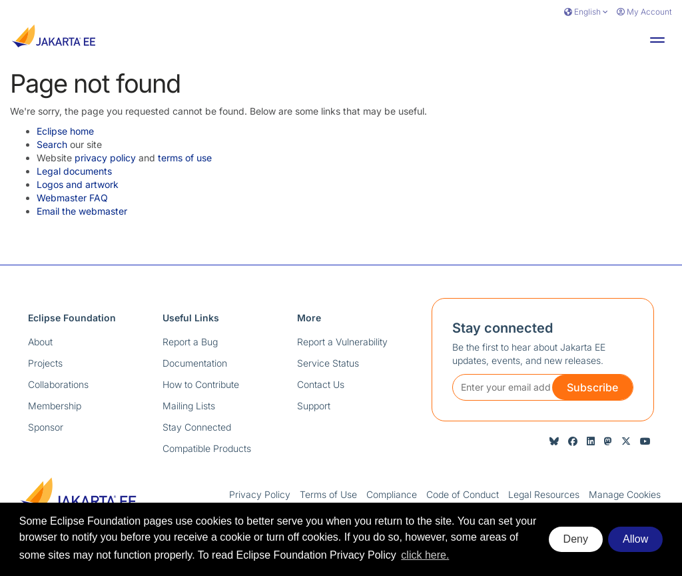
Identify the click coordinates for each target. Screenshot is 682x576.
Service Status (328, 363)
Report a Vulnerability (342, 341)
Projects (45, 363)
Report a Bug (190, 341)
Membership (54, 405)
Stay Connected (197, 427)
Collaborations (58, 384)
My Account (644, 12)
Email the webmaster (82, 211)
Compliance (391, 494)
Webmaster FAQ (72, 197)
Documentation (195, 363)
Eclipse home (65, 131)
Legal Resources (543, 494)
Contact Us (320, 384)
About (40, 341)
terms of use (185, 157)
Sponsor (45, 427)
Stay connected (502, 328)
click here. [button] (425, 555)
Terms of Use (328, 494)
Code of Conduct (462, 494)
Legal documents (74, 171)
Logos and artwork (78, 184)
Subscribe (592, 387)
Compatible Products (207, 448)
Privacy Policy (259, 494)
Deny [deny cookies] (575, 539)
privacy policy (105, 157)
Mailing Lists (189, 405)
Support (313, 405)
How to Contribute (201, 384)
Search (52, 144)
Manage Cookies (625, 494)
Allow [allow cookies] (635, 539)
